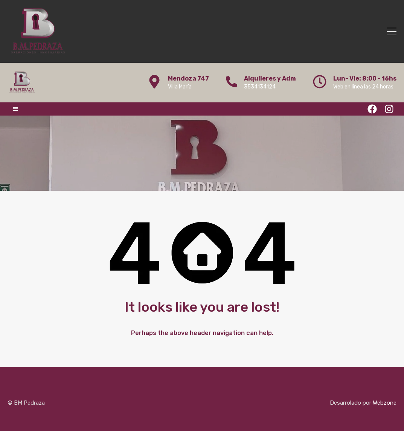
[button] (16, 109)
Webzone (384, 402)
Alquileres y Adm (270, 78)
